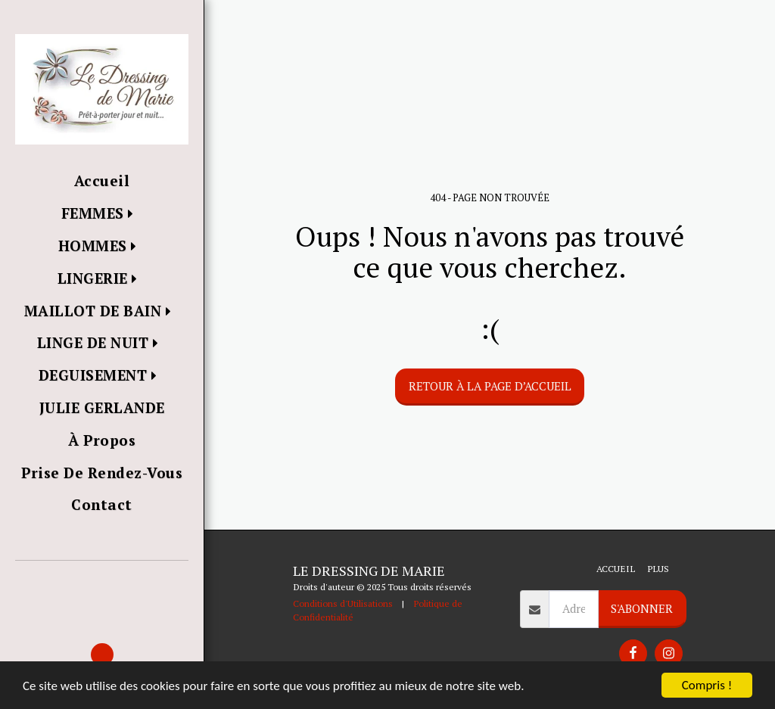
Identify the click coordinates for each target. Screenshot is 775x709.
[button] (102, 582)
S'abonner (642, 608)
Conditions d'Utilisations (343, 603)
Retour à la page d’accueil (490, 385)
